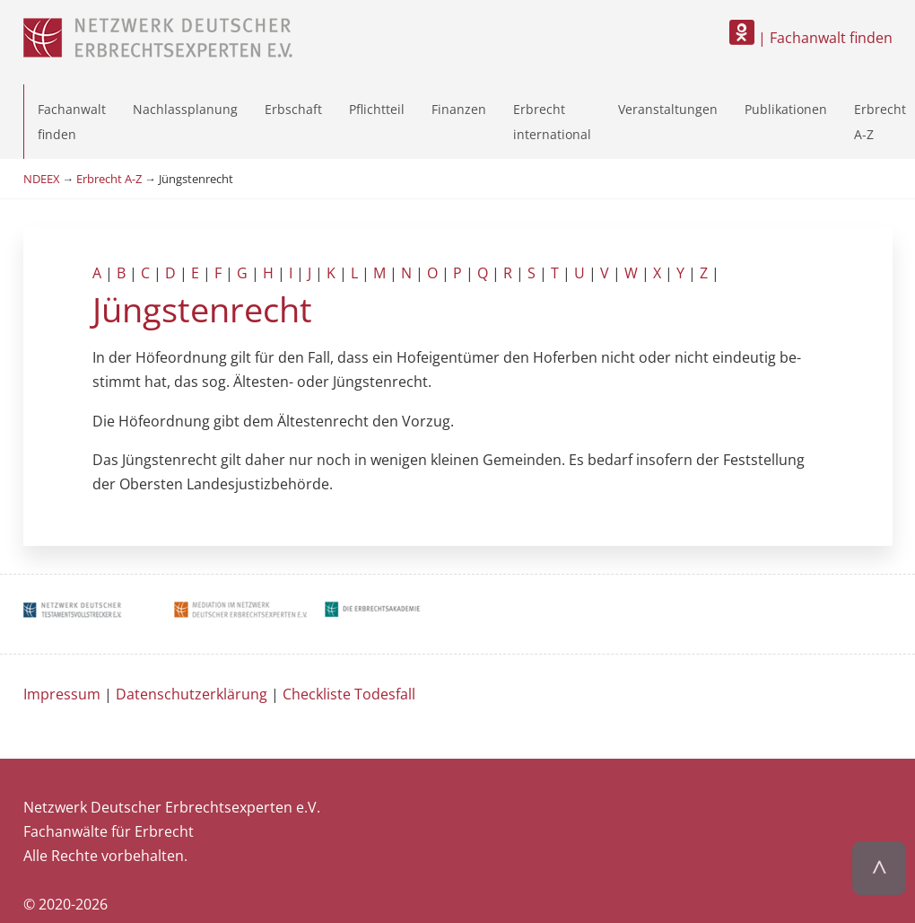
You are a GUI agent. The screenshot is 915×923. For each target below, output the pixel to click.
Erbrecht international (552, 121)
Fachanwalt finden (72, 121)
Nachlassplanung (185, 109)
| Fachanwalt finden (811, 38)
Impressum (61, 694)
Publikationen (786, 109)
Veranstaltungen (668, 109)
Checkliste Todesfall (349, 694)
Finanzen (458, 109)
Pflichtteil (377, 109)
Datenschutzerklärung (191, 694)
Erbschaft (293, 109)
